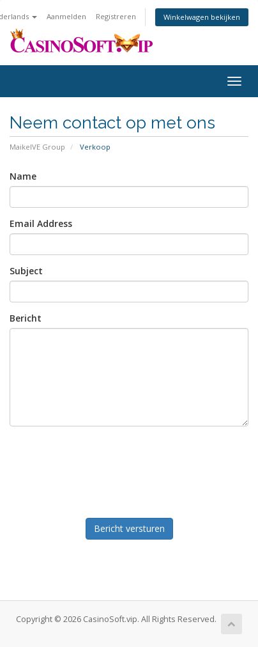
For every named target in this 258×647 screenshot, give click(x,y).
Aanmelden (66, 16)
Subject (26, 271)
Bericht (26, 318)
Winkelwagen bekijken (201, 17)
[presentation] (128, 469)
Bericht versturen (129, 528)
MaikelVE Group (37, 147)
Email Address (41, 223)
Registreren (116, 16)
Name (23, 176)
